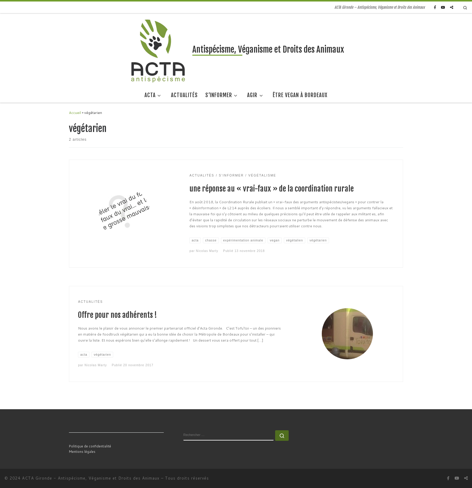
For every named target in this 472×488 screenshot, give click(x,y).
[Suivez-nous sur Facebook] (435, 8)
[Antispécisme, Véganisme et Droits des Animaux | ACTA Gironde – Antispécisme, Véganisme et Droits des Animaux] (158, 50)
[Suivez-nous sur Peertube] (451, 8)
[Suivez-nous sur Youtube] (443, 8)
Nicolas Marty (207, 251)
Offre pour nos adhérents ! (117, 315)
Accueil (75, 112)
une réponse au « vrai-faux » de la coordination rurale (271, 188)
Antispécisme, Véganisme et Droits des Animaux (109, 478)
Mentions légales (82, 451)
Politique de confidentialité (90, 446)
